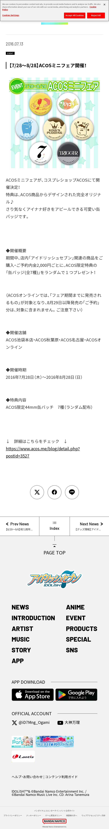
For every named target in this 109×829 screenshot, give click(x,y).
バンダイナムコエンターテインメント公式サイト (54, 811)
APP (18, 660)
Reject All (96, 14)
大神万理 (68, 722)
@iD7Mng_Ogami (31, 722)
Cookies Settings (10, 13)
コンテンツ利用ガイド (61, 777)
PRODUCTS (81, 628)
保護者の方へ (71, 815)
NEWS (20, 607)
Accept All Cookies (75, 14)
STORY (21, 650)
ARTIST (22, 628)
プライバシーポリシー (13, 815)
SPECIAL (78, 639)
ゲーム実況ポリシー (53, 815)
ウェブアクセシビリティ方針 (93, 815)
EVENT (76, 618)
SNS (72, 650)
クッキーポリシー (33, 815)
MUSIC (21, 639)
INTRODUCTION (33, 618)
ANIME (75, 607)
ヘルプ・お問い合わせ (27, 777)
